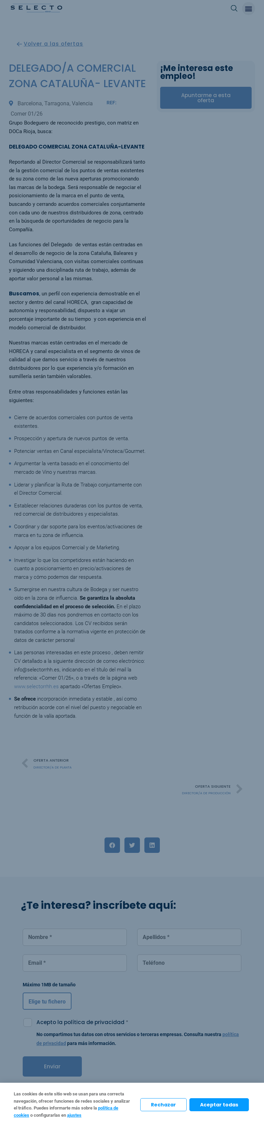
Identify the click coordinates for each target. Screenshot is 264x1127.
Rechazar (163, 1104)
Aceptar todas (219, 1104)
